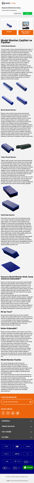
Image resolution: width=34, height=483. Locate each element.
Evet (27, 13)
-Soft (7, 480)
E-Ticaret (11, 480)
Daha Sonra (17, 13)
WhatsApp (29, 467)
